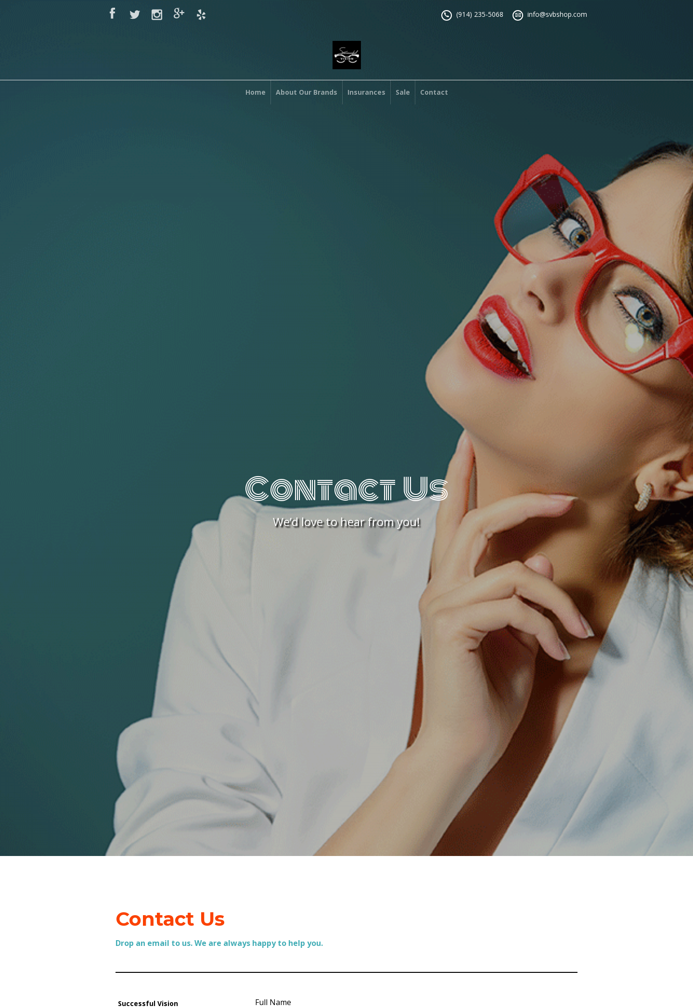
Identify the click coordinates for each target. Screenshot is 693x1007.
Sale (403, 92)
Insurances (366, 92)
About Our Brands (306, 92)
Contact (434, 92)
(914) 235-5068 (479, 14)
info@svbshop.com (557, 14)
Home (255, 92)
